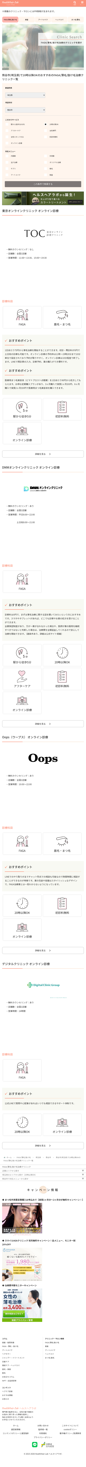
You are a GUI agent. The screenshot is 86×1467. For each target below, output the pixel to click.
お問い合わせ (43, 1425)
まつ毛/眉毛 (75, 19)
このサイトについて (70, 1425)
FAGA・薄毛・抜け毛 (10, 1346)
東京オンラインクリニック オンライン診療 (30, 210)
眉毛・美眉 (6, 1369)
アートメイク (43, 19)
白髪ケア (5, 1361)
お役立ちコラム (8, 1376)
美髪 (26, 19)
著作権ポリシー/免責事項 (70, 1433)
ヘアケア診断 (7, 1391)
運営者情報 (15, 1429)
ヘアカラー (6, 1354)
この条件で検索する (43, 184)
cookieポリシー (70, 1429)
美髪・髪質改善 (8, 1342)
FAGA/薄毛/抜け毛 (10, 19)
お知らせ (5, 1399)
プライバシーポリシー (43, 1437)
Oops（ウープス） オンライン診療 (25, 737)
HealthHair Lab (10, 3)
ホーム (16, 1425)
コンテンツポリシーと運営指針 (16, 1433)
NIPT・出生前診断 (9, 1380)
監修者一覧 (43, 1429)
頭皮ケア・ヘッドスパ (10, 1365)
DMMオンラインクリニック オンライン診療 (31, 467)
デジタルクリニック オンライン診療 (26, 964)
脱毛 (4, 1373)
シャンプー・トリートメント (13, 1357)
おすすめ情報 (7, 1395)
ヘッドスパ (59, 19)
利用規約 (43, 1433)
